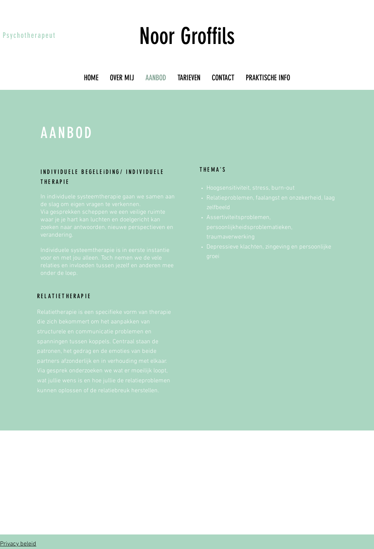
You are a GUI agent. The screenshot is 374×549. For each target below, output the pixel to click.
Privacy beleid (18, 544)
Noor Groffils (187, 36)
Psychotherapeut (29, 35)
